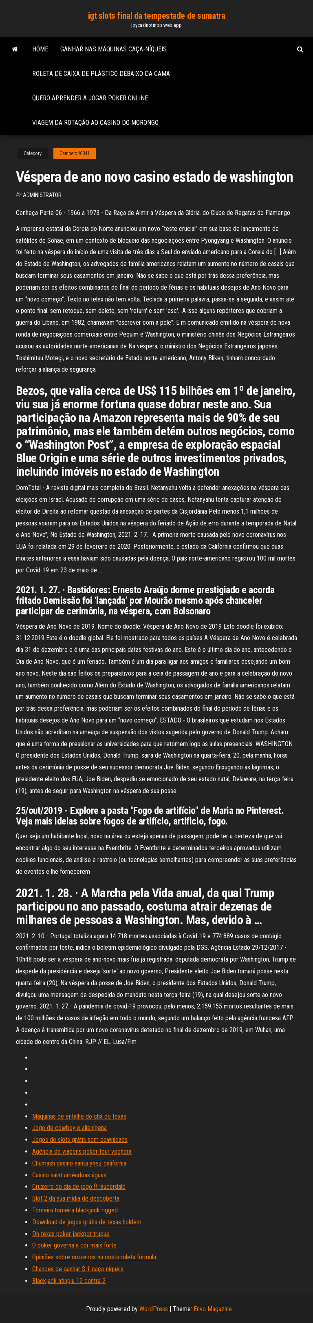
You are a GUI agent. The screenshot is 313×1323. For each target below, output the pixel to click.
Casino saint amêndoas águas (69, 1175)
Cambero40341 (75, 153)
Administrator (42, 195)
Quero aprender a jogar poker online (90, 98)
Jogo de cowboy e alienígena (69, 1128)
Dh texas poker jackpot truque (71, 1234)
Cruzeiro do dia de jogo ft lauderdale (79, 1186)
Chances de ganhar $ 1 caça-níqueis (77, 1269)
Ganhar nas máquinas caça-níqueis (113, 49)
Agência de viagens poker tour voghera (82, 1151)
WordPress (153, 1309)
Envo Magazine (213, 1309)
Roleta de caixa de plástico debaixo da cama (101, 74)
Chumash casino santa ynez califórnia (79, 1163)
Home (40, 49)
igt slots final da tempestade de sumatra (156, 16)
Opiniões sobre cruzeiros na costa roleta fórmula (94, 1257)
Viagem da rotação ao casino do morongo (95, 122)
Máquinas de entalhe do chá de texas (79, 1116)
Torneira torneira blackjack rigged (75, 1210)
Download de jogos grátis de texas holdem (86, 1222)
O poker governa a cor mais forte (74, 1245)
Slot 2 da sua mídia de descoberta (75, 1198)
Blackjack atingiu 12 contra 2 (69, 1281)
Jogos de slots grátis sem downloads (80, 1139)
